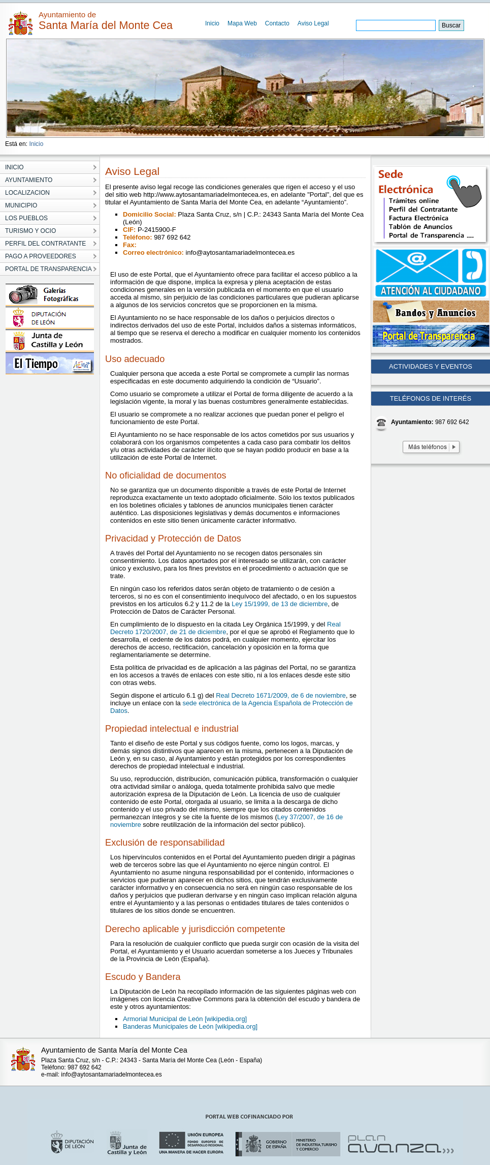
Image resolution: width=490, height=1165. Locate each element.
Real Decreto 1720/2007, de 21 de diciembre (225, 628)
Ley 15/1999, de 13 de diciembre (280, 604)
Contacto (277, 23)
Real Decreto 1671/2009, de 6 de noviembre (281, 695)
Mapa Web (242, 23)
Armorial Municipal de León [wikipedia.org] (185, 1019)
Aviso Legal (313, 23)
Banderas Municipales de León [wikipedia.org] (190, 1026)
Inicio (212, 23)
